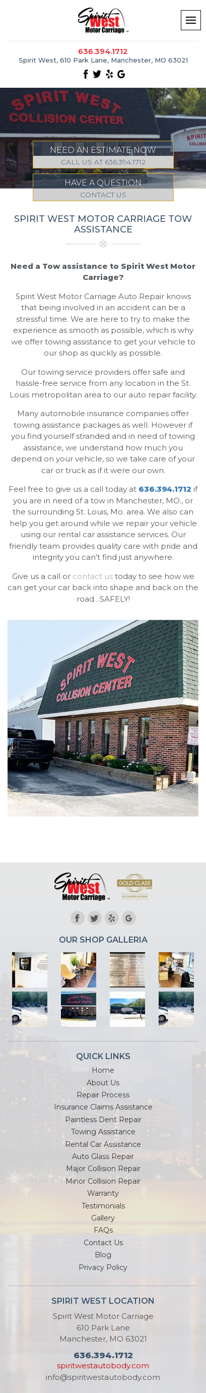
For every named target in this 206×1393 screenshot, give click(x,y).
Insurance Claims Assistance (103, 1107)
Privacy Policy (103, 1267)
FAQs (103, 1230)
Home (103, 1070)
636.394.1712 (103, 51)
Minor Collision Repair (103, 1181)
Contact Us (103, 1242)
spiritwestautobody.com (103, 1365)
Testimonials (103, 1205)
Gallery (103, 1218)
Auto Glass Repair (103, 1156)
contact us (93, 576)
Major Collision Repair (103, 1168)
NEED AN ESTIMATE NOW (103, 156)
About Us (103, 1082)
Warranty (103, 1193)
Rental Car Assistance (103, 1144)
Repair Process (103, 1094)
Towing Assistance (103, 1131)
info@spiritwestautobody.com (103, 1377)
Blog (103, 1254)
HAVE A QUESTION (103, 189)
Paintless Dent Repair (103, 1119)
